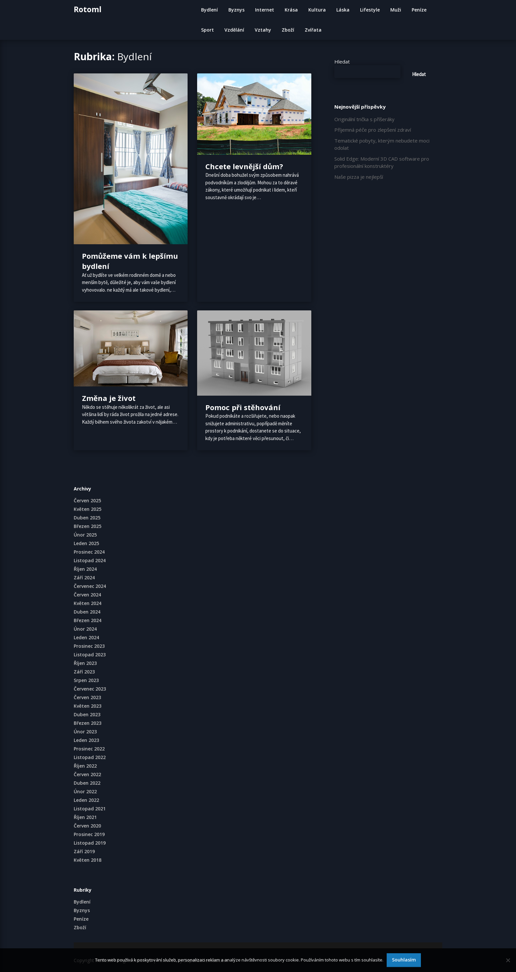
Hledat (342, 61)
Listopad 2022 (90, 757)
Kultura (317, 10)
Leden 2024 (86, 637)
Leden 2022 (86, 800)
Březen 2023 (87, 723)
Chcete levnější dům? (244, 166)
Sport (207, 30)
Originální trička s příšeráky (364, 119)
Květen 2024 (87, 603)
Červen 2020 (87, 826)
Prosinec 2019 (89, 834)
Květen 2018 (87, 860)
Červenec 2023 (90, 689)
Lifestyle (370, 10)
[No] (507, 960)
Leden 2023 (86, 740)
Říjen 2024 (85, 569)
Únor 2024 (85, 629)
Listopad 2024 (90, 560)
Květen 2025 (87, 509)
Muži (395, 10)
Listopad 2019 (90, 843)
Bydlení (209, 10)
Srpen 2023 (86, 680)
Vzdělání (234, 30)
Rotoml (87, 9)
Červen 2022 (87, 774)
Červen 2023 (87, 697)
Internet (264, 10)
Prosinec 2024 (89, 552)
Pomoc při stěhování (242, 407)
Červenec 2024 (90, 586)
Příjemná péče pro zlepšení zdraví (372, 129)
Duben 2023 (87, 714)
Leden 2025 (86, 543)
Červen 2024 (87, 594)
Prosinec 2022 (89, 749)
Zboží (288, 30)
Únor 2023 (85, 731)
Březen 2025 (87, 526)
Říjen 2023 (85, 663)
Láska (342, 10)
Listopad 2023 (90, 654)
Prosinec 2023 (89, 646)
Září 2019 (84, 851)
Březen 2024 (87, 620)
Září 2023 (84, 672)
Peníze (419, 10)
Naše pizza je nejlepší (358, 176)
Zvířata (313, 30)
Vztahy (263, 30)
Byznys (236, 10)
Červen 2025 (87, 500)
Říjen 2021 (85, 817)
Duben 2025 (87, 517)
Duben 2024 (87, 612)
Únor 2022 (85, 791)
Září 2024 (84, 577)
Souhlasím (404, 960)
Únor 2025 (85, 535)
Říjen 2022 (85, 766)
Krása (291, 10)
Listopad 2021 (90, 808)
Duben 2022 (87, 783)
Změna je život (109, 398)
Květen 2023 (87, 706)
